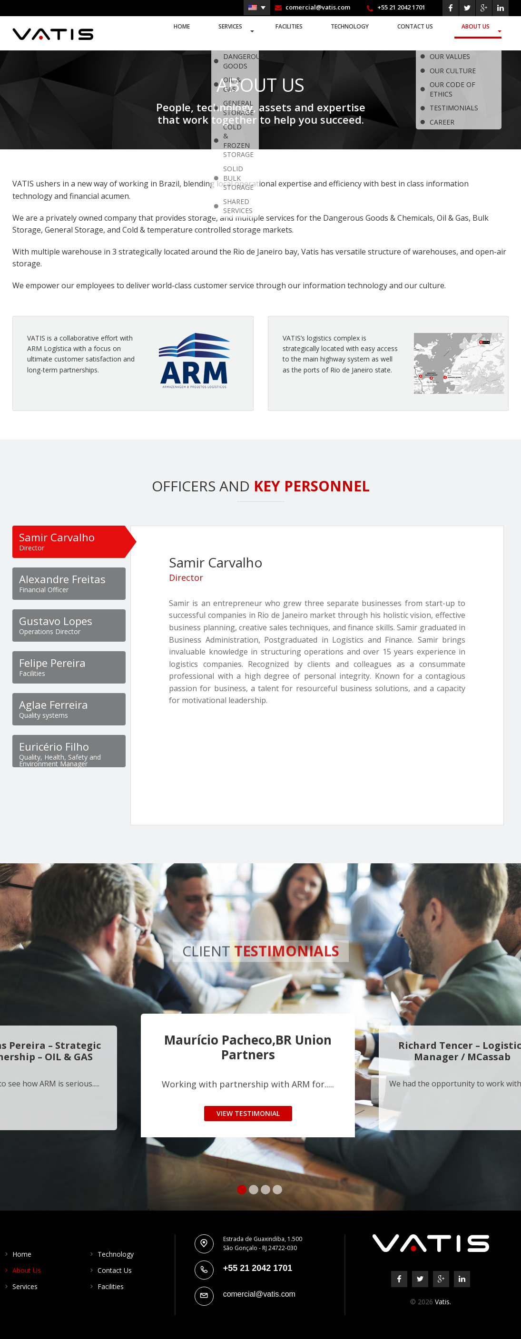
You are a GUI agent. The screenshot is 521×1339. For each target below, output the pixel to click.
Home (194, 32)
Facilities (295, 32)
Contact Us (418, 32)
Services (239, 32)
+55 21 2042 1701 (401, 7)
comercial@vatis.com (317, 7)
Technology (354, 32)
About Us (477, 32)
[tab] (69, 542)
